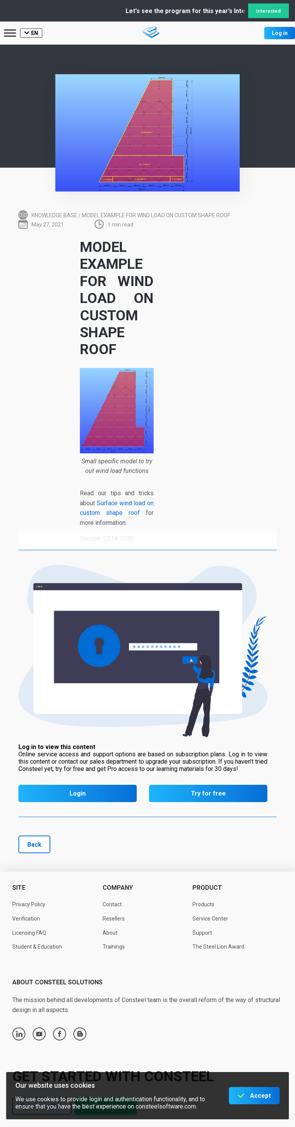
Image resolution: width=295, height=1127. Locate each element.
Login (78, 793)
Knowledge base (54, 215)
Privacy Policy (28, 904)
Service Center (210, 919)
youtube (39, 1034)
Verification (26, 919)
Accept (260, 1095)
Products (203, 904)
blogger (80, 1034)
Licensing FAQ (29, 933)
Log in (280, 33)
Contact (112, 904)
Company (118, 887)
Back (34, 844)
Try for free (208, 793)
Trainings (114, 947)
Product (207, 887)
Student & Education (37, 947)
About (110, 933)
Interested (268, 11)
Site (18, 887)
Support (202, 933)
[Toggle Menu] (10, 33)
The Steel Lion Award (218, 947)
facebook (59, 1034)
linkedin (19, 1034)
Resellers (114, 919)
